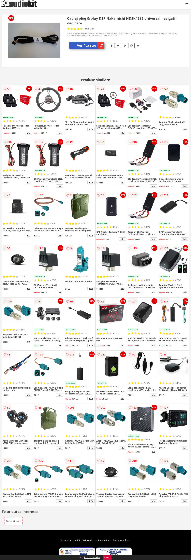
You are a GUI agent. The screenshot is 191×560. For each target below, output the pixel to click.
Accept (107, 557)
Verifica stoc (90, 45)
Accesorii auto (13, 521)
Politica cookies (121, 540)
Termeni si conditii (70, 540)
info (28, 133)
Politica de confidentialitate (96, 540)
